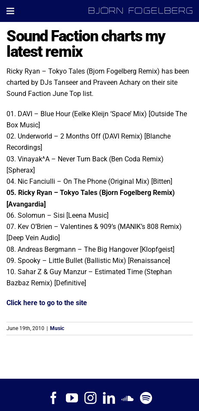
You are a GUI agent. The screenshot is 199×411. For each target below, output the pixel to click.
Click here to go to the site (46, 303)
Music (57, 328)
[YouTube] (72, 398)
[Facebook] (53, 398)
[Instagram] (90, 398)
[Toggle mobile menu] (11, 10)
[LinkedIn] (109, 398)
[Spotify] (146, 398)
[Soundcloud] (127, 398)
